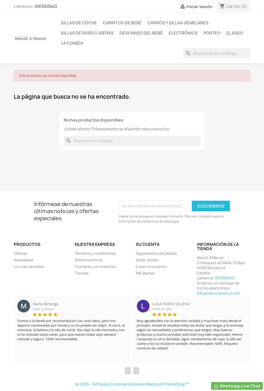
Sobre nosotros (88, 260)
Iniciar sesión (147, 260)
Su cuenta (147, 244)
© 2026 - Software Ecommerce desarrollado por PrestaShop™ (132, 384)
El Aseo (234, 33)
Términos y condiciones (95, 253)
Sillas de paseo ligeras (87, 33)
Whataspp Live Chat (237, 386)
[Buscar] (216, 53)
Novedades (24, 260)
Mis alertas (145, 273)
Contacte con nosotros (95, 266)
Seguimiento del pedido (156, 253)
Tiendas (82, 273)
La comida (72, 43)
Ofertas (20, 253)
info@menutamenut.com (218, 293)
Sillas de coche (79, 23)
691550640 (46, 6)
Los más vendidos (29, 266)
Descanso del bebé (141, 33)
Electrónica (183, 33)
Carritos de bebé (122, 23)
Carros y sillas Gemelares (178, 23)
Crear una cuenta (151, 266)
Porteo (212, 33)
